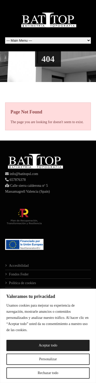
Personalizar (48, 359)
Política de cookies (22, 283)
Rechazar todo (48, 373)
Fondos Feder (19, 274)
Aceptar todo (48, 345)
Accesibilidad (19, 266)
